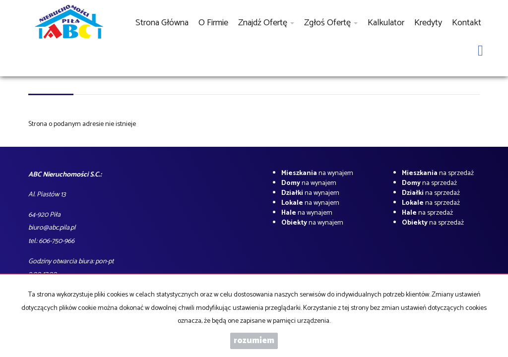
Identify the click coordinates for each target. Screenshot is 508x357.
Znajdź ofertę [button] (266, 22)
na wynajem (317, 173)
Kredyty (428, 22)
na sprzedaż (438, 173)
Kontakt (466, 22)
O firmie (213, 22)
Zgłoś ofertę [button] (331, 22)
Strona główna (162, 22)
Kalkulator (386, 22)
